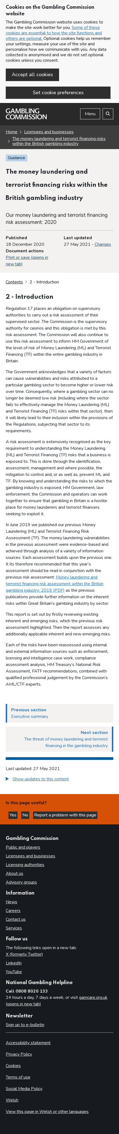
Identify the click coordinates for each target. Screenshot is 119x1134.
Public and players (23, 847)
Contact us (16, 919)
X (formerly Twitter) (24, 954)
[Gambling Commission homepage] (26, 118)
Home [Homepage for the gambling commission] (12, 132)
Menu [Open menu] (90, 114)
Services (14, 928)
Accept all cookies (32, 74)
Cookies (13, 1066)
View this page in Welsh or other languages (47, 1112)
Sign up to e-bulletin (25, 1025)
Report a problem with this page (65, 815)
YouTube (14, 972)
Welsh (12, 1100)
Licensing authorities (25, 865)
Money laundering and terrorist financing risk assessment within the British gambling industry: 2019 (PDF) (54, 583)
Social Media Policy (24, 1089)
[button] (37, 779)
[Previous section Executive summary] (59, 713)
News (11, 902)
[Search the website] (108, 113)
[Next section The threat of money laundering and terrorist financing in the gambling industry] (59, 739)
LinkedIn (14, 963)
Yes (14, 815)
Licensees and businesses (49, 132)
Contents (14, 282)
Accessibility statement (28, 1043)
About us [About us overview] (14, 874)
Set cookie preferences (58, 92)
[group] (59, 779)
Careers (13, 911)
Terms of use (18, 1077)
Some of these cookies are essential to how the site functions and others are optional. (54, 33)
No (25, 815)
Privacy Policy (19, 1054)
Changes (103, 244)
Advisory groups (21, 882)
